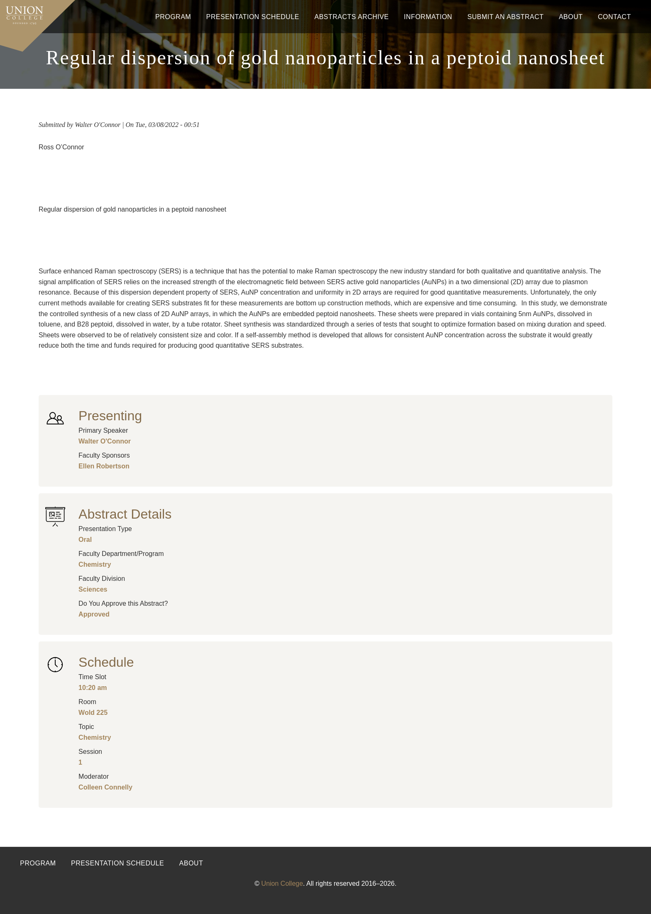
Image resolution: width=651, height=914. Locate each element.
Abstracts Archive (351, 16)
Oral (85, 539)
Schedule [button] (106, 662)
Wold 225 (93, 712)
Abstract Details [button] (124, 514)
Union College (282, 883)
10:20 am (92, 687)
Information (428, 16)
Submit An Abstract (505, 16)
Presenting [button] (110, 415)
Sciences (92, 589)
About (571, 16)
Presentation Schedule (252, 16)
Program (173, 16)
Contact (614, 16)
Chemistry (94, 564)
